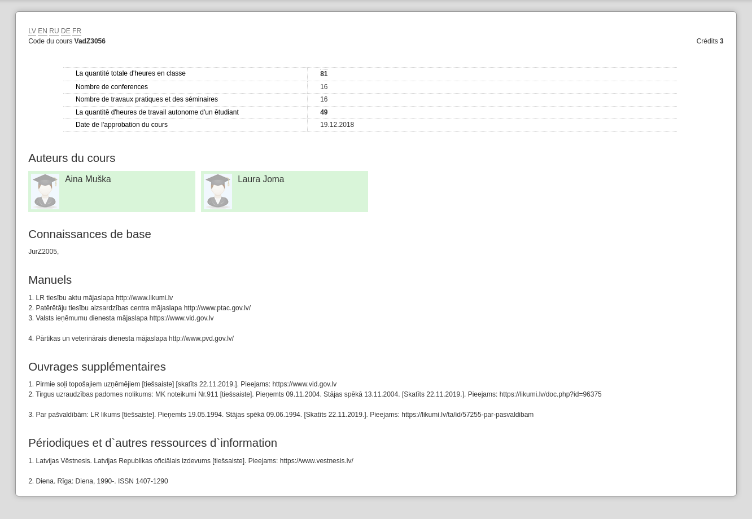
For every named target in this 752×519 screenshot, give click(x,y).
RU (54, 31)
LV (32, 31)
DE (66, 31)
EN (42, 31)
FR (76, 31)
